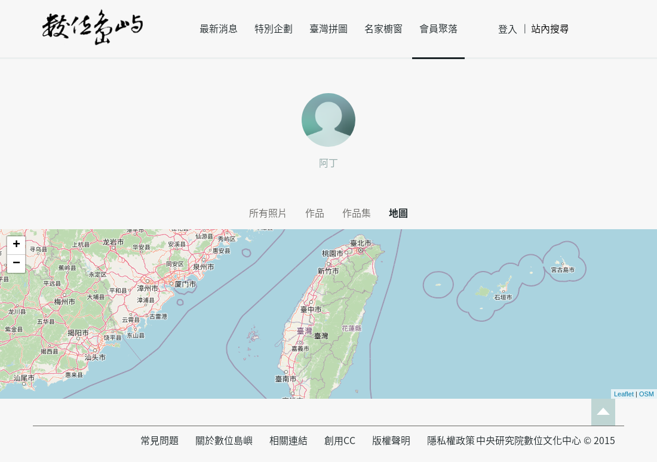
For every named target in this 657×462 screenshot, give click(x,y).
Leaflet (624, 394)
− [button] (16, 264)
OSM (646, 394)
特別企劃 (273, 28)
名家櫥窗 (383, 28)
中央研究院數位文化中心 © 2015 (545, 440)
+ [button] (16, 245)
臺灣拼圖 (328, 28)
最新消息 (218, 28)
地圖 (398, 213)
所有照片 (268, 213)
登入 (507, 29)
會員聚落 (438, 28)
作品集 (356, 213)
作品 (314, 213)
